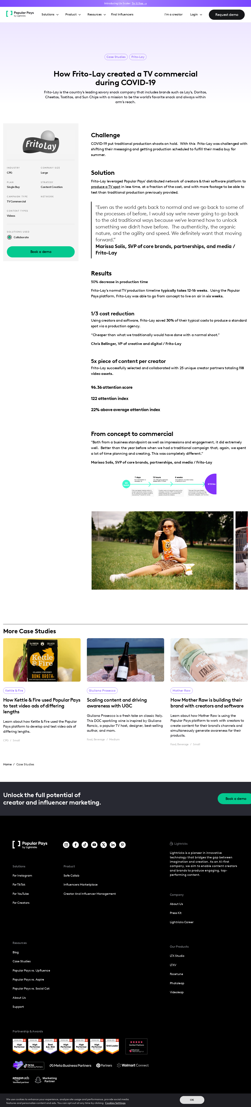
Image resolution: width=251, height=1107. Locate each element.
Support (18, 1007)
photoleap (177, 983)
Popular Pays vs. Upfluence (31, 970)
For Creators (21, 903)
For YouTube (21, 894)
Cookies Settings (115, 1103)
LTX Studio (177, 956)
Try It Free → (139, 3)
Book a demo (40, 252)
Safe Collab (71, 875)
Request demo (226, 15)
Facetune (176, 974)
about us (176, 904)
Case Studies (116, 57)
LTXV (173, 965)
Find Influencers (122, 14)
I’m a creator (174, 14)
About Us (19, 998)
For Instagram (22, 875)
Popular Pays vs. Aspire (28, 979)
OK (192, 1099)
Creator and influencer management (90, 894)
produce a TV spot (105, 186)
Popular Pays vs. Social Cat (31, 988)
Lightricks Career (182, 922)
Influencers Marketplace (81, 884)
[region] (125, 1100)
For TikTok (19, 884)
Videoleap (177, 992)
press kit (176, 913)
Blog (16, 952)
